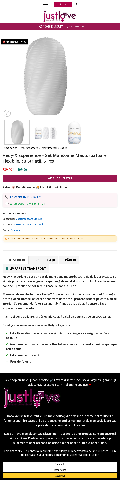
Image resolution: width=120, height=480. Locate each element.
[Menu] (46, 4)
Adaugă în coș (60, 178)
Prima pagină (10, 147)
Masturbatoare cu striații (28, 224)
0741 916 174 (32, 197)
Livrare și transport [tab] (27, 268)
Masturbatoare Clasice (54, 147)
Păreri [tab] (70, 260)
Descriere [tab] (17, 260)
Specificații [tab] (45, 260)
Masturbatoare (29, 147)
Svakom (15, 230)
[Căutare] (76, 4)
